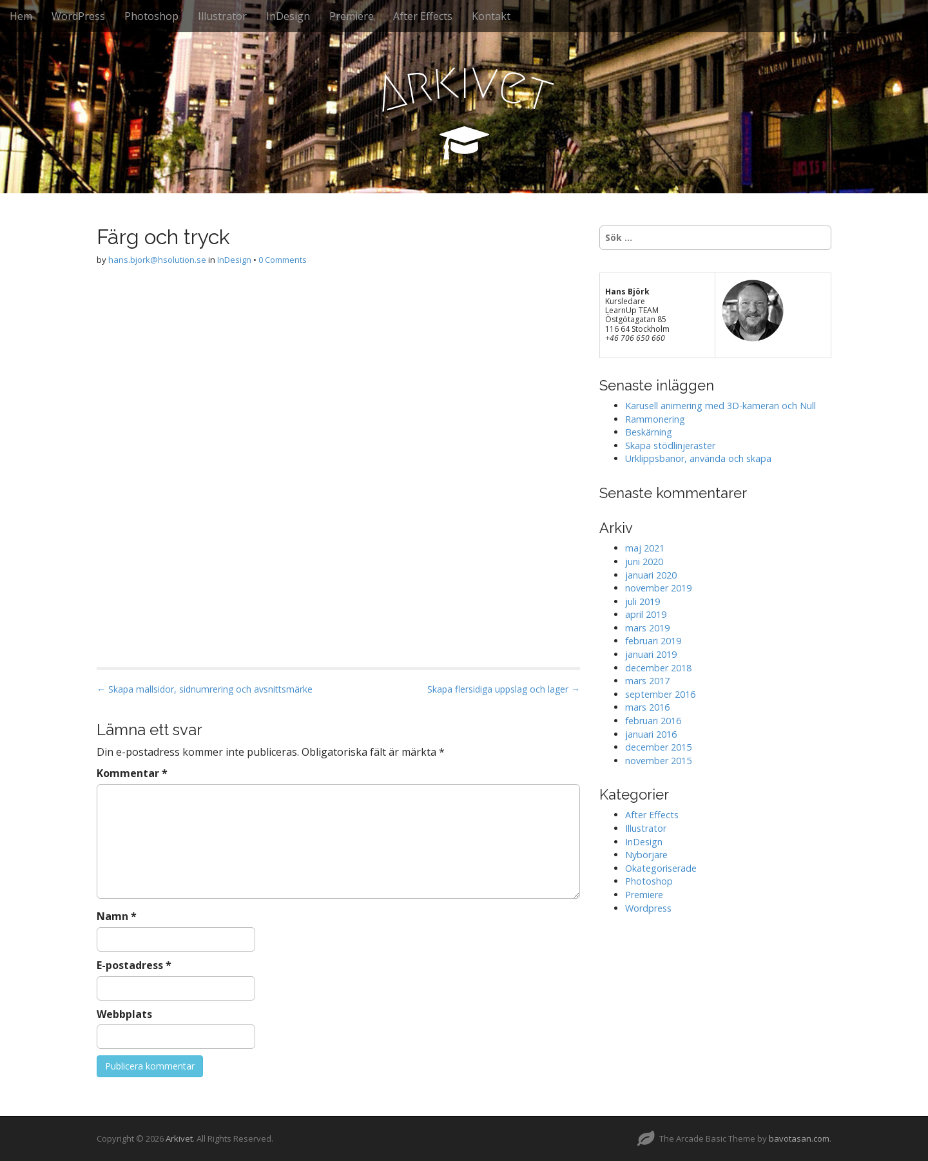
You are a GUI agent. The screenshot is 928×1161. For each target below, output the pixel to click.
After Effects (422, 16)
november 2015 (658, 760)
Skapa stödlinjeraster (670, 445)
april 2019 (645, 614)
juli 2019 (642, 601)
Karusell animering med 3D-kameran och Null (720, 405)
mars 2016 (647, 707)
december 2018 (658, 668)
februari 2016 (653, 721)
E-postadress (134, 965)
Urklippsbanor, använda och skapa (698, 458)
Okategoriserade (661, 868)
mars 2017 (647, 681)
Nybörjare (646, 855)
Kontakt (491, 16)
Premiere (351, 16)
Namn (117, 916)
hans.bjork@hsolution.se (157, 259)
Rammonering (655, 419)
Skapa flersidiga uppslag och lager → (503, 689)
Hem (21, 16)
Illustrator (222, 16)
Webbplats (124, 1014)
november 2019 (658, 588)
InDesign (288, 16)
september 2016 (660, 694)
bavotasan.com (799, 1138)
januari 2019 (651, 654)
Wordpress (648, 908)
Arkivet (179, 1138)
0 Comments (282, 259)
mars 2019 (647, 628)
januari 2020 (651, 575)
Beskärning (648, 432)
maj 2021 (644, 548)
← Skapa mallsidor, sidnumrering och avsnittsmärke (205, 689)
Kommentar (132, 773)
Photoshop (151, 16)
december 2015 (658, 747)
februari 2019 (653, 641)
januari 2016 (651, 734)
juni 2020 (644, 561)
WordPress (78, 16)
